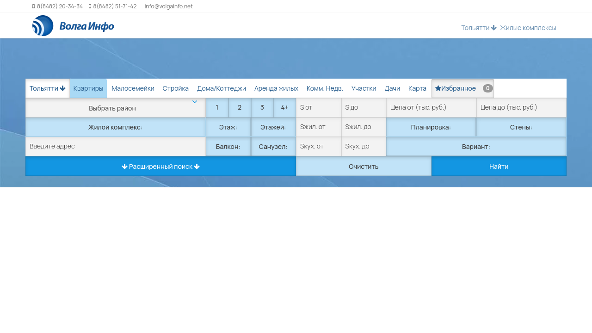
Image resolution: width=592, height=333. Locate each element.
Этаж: (228, 127)
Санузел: (273, 146)
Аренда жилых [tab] (276, 88)
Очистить (363, 166)
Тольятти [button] (479, 27)
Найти (498, 166)
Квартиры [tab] (89, 88)
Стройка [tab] (176, 88)
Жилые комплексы (528, 27)
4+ (284, 107)
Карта (417, 88)
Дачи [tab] (392, 88)
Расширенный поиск (161, 166)
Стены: (521, 127)
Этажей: (273, 127)
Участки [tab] (364, 88)
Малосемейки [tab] (132, 88)
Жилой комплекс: (115, 127)
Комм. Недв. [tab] (325, 88)
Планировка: (431, 127)
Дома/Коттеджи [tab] (221, 88)
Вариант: (476, 146)
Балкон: (228, 146)
